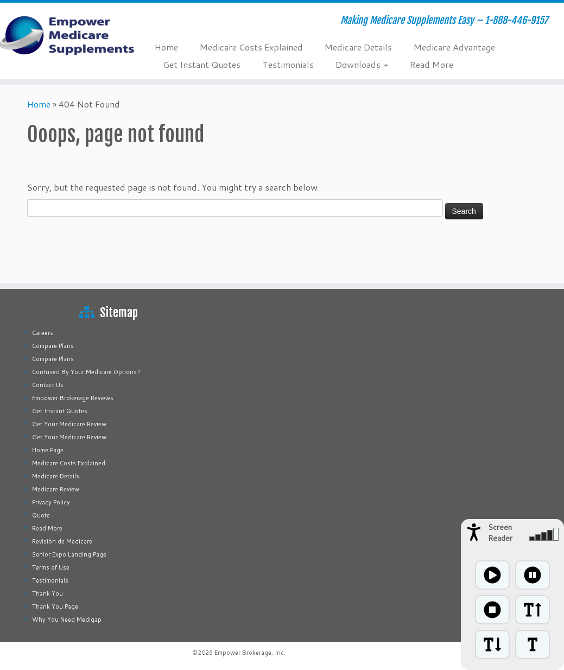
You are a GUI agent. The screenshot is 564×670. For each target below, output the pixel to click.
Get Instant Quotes (201, 64)
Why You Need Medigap (67, 619)
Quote (41, 515)
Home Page (48, 450)
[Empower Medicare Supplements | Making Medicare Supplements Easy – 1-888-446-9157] (66, 35)
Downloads (361, 64)
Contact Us (48, 385)
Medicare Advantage (454, 47)
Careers (42, 332)
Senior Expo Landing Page (69, 554)
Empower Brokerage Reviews (72, 398)
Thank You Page (55, 606)
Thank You (47, 593)
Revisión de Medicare (62, 541)
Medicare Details (358, 47)
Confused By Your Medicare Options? (86, 372)
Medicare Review (55, 489)
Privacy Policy (51, 502)
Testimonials (288, 64)
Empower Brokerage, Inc (249, 652)
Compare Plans (53, 346)
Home (166, 47)
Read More (431, 64)
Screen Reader (500, 532)
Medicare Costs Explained (251, 47)
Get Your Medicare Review (69, 424)
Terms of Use (50, 567)
